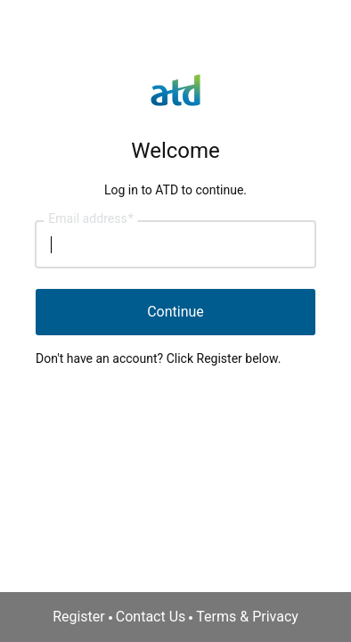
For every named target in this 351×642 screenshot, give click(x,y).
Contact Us (151, 616)
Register (79, 616)
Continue (175, 311)
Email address (90, 219)
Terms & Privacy (247, 616)
